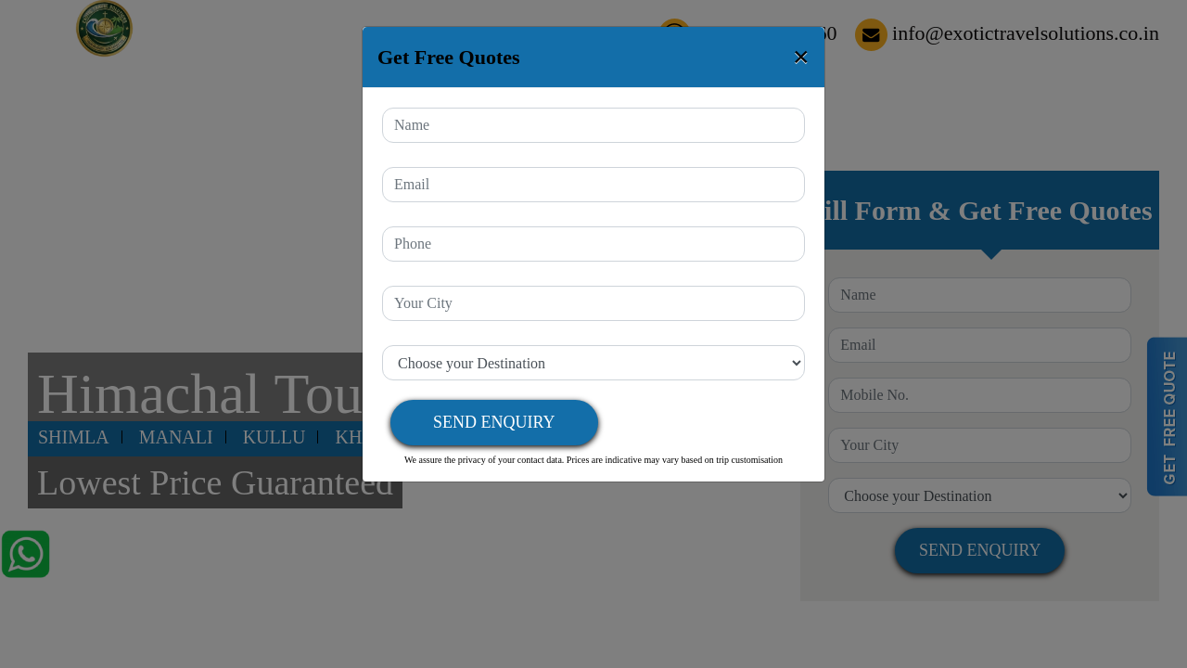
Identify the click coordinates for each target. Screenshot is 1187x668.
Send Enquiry (494, 422)
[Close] (801, 56)
